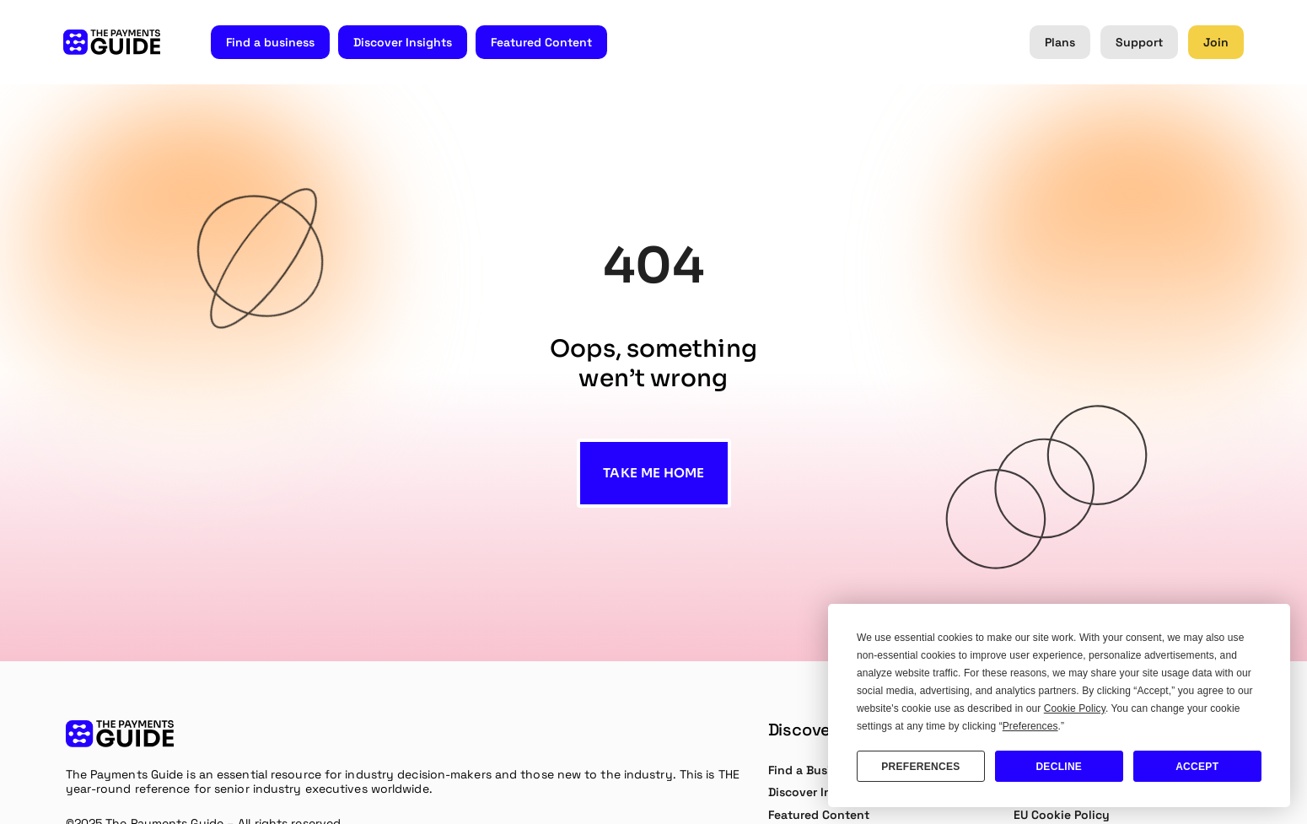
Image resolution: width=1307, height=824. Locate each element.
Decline (1058, 767)
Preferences (920, 767)
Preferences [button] (1030, 726)
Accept (1196, 767)
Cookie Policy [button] (1074, 708)
